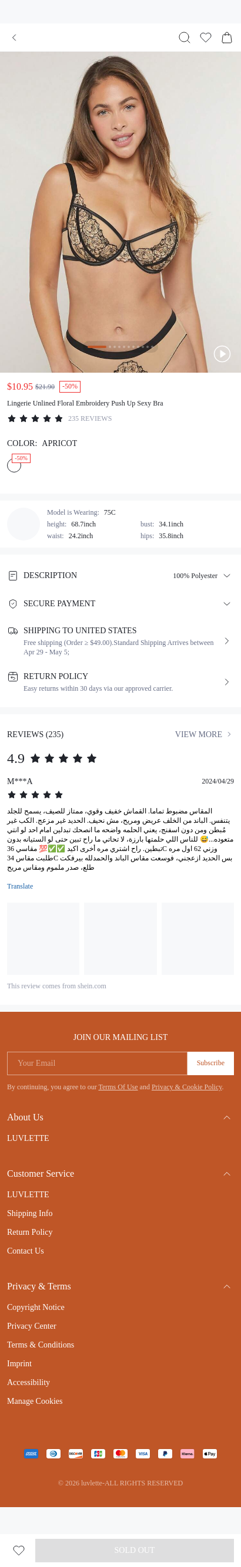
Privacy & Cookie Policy (187, 1087)
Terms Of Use (118, 1087)
